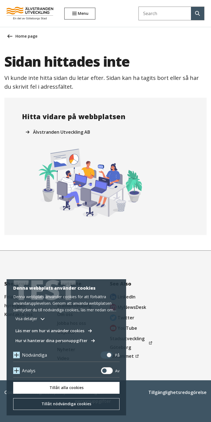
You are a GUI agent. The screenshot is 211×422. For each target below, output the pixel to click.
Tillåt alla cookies (66, 387)
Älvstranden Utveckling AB (61, 132)
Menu (83, 13)
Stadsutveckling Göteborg (128, 344)
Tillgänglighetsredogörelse (177, 392)
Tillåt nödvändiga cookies (66, 403)
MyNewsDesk (128, 308)
